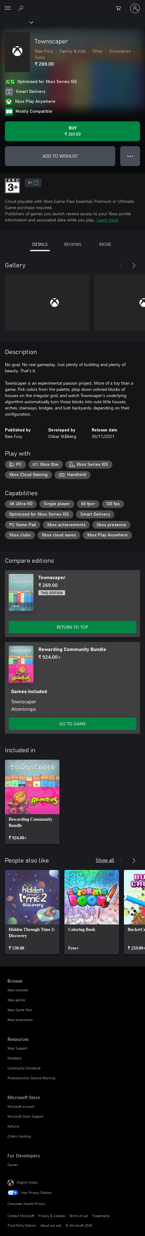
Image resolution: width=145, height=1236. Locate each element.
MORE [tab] (105, 244)
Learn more (107, 220)
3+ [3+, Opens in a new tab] (33, 182)
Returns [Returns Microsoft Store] (13, 1126)
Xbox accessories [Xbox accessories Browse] (20, 1020)
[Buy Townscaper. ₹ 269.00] (72, 131)
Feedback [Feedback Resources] (14, 1058)
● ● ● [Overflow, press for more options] (130, 156)
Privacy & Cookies (51, 1216)
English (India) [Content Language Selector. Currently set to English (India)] (27, 1182)
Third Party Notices (21, 1225)
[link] (32, 802)
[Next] (134, 265)
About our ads (50, 1225)
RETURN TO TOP (72, 627)
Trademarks (101, 1216)
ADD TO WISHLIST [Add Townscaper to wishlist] (60, 156)
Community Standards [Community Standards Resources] (24, 1068)
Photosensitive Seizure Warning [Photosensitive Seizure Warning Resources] (31, 1078)
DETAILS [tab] (39, 244)
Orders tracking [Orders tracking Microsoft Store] (19, 1136)
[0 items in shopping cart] (120, 8)
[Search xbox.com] (21, 8)
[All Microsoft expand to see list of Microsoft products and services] (7, 8)
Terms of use (78, 1216)
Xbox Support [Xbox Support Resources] (17, 1048)
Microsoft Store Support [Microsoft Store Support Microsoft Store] (25, 1116)
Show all (105, 860)
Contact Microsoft (20, 1216)
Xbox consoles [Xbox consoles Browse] (18, 990)
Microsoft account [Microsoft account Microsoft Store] (20, 1106)
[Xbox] (16, 22)
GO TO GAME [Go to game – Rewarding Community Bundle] (72, 724)
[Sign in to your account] (135, 8)
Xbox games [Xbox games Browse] (16, 1000)
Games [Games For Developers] (12, 1165)
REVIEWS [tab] (72, 244)
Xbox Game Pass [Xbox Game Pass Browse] (19, 1010)
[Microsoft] (72, 4)
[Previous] (121, 265)
